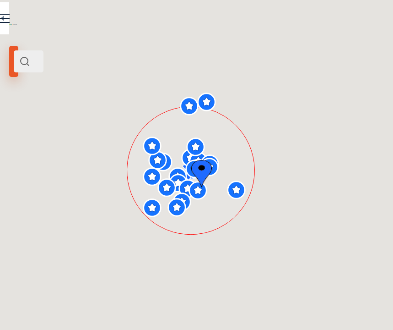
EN (155, 20)
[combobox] (96, 61)
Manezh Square (32, 125)
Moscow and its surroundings (93, 125)
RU (135, 20)
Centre (141, 125)
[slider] (21, 166)
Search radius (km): (32, 151)
